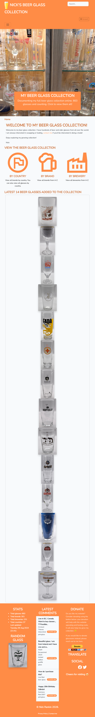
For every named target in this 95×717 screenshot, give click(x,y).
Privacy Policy (43, 714)
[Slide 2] (47, 112)
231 (25, 619)
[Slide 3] (52, 112)
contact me (47, 133)
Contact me (53, 714)
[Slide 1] (43, 112)
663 (23, 613)
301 (23, 616)
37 (24, 622)
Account (84, 19)
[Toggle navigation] (7, 24)
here (81, 641)
